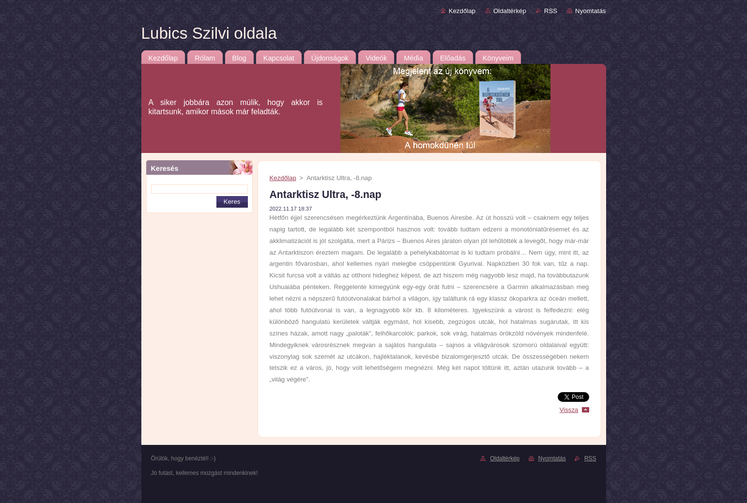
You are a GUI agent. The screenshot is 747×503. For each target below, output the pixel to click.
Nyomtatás (590, 11)
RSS (550, 11)
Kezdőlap (462, 11)
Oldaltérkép (509, 11)
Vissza (569, 409)
